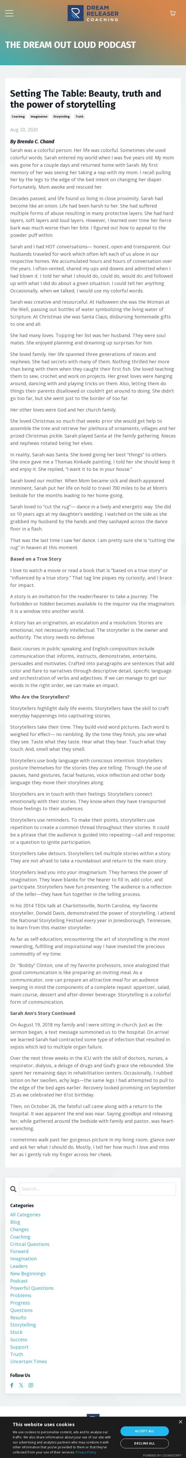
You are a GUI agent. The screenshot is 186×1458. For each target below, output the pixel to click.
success (18, 1339)
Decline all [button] (144, 1443)
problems (20, 1295)
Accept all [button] (144, 1431)
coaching (18, 116)
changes (19, 1229)
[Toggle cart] (173, 13)
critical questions (29, 1244)
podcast (19, 1281)
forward (19, 1251)
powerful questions (32, 1288)
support (19, 1347)
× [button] (180, 1422)
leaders (19, 1266)
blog (15, 1222)
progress (20, 1303)
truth (79, 116)
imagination (39, 116)
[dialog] (93, 1437)
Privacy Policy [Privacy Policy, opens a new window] (86, 1452)
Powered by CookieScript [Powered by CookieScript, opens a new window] (162, 1455)
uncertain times (28, 1361)
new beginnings (28, 1273)
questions (21, 1310)
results (18, 1317)
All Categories (25, 1214)
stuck (16, 1332)
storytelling (61, 116)
